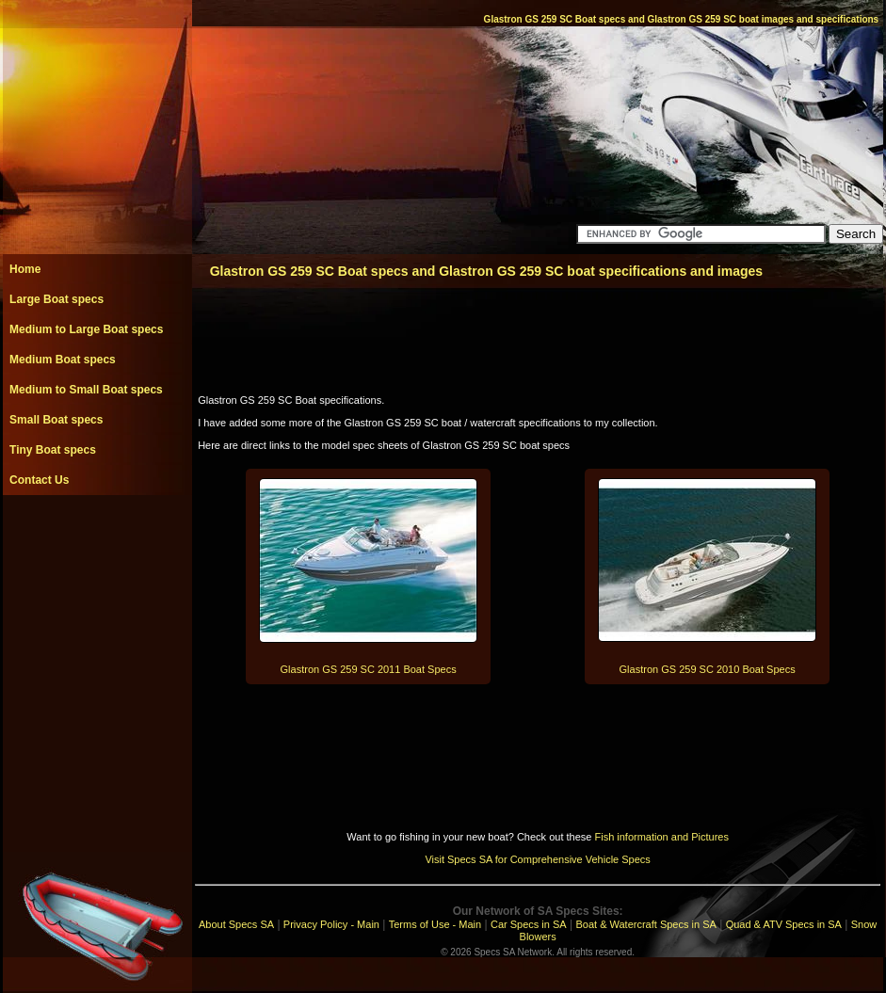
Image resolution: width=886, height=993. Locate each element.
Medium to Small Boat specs (86, 389)
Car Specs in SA (529, 924)
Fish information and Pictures (661, 836)
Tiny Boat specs (52, 449)
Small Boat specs (56, 419)
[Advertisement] (97, 537)
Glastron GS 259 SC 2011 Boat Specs (369, 669)
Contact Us (39, 480)
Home (24, 269)
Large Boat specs (56, 299)
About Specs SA (236, 924)
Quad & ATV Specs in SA (784, 924)
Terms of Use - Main (435, 924)
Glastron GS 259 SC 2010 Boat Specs (708, 669)
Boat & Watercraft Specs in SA (645, 924)
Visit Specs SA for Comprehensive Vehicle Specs (537, 859)
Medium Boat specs (62, 359)
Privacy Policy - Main (331, 924)
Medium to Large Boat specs (86, 329)
